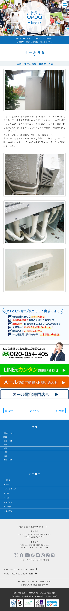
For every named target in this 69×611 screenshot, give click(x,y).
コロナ (8, 507)
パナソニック (10, 489)
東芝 (7, 484)
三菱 (7, 493)
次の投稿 (9, 411)
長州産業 (8, 511)
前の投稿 (60, 411)
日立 (7, 498)
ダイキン (8, 502)
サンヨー (8, 480)
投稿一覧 (34, 411)
